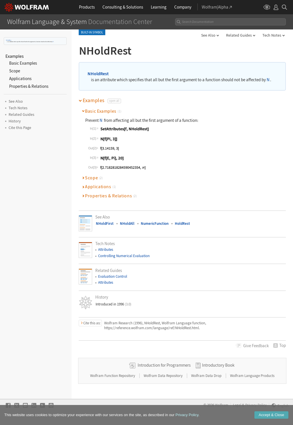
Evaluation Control (112, 276)
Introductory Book (218, 365)
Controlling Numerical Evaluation (124, 255)
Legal (237, 405)
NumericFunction (155, 223)
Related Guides (239, 35)
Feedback (256, 345)
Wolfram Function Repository (113, 375)
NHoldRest (8, 40)
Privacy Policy (256, 405)
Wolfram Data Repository (163, 375)
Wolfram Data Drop (206, 375)
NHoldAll (127, 223)
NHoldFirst (105, 223)
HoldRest (182, 223)
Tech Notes (271, 35)
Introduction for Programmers (164, 365)
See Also (208, 35)
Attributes (105, 249)
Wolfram (221, 405)
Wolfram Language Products (252, 375)
